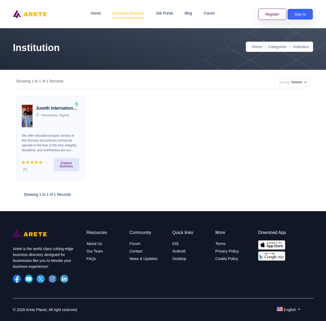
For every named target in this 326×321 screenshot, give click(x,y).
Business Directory (128, 13)
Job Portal (164, 13)
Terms (220, 243)
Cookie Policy (226, 259)
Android (178, 251)
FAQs (91, 259)
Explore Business (66, 164)
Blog (188, 13)
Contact (135, 251)
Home (96, 13)
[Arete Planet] (30, 237)
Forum (209, 13)
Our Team (95, 251)
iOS (175, 243)
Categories (277, 47)
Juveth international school (56, 109)
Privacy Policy (227, 251)
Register (272, 14)
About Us (94, 243)
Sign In (300, 14)
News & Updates (143, 259)
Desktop (179, 259)
